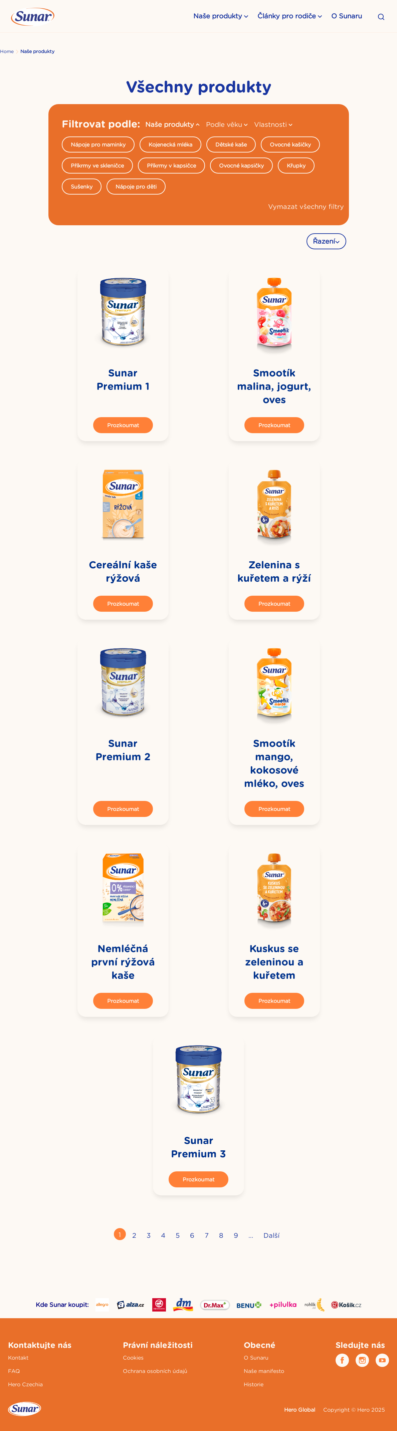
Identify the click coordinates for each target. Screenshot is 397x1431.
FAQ (14, 1371)
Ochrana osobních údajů (155, 1371)
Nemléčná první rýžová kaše (123, 961)
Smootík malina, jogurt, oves (274, 386)
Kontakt (18, 1357)
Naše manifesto (264, 1371)
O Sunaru (346, 16)
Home (7, 51)
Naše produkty (217, 16)
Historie (253, 1384)
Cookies (133, 1357)
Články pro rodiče (286, 16)
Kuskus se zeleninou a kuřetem (274, 961)
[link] (123, 312)
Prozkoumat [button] (123, 425)
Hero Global (299, 1409)
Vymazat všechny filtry (306, 206)
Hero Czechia (25, 1384)
